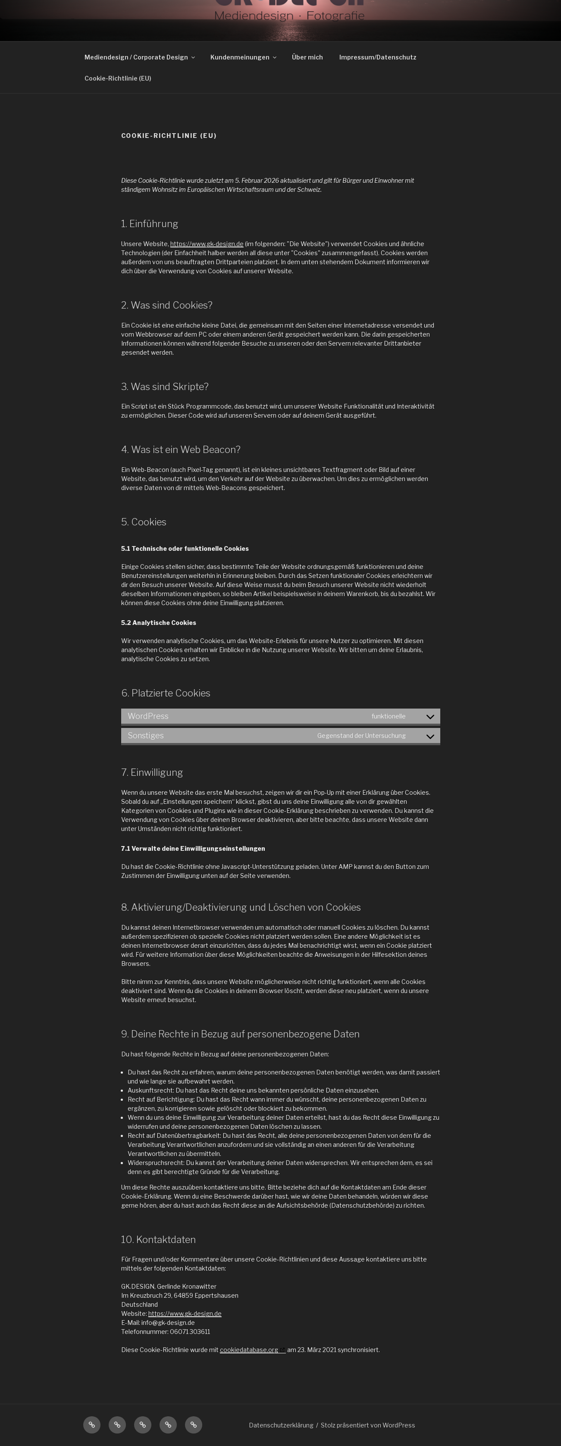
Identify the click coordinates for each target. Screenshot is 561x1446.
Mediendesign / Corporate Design (140, 57)
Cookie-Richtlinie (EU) (118, 78)
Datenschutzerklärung (281, 1425)
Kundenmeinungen (244, 57)
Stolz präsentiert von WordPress (368, 1425)
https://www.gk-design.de (207, 243)
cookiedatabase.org (249, 1349)
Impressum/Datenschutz (378, 57)
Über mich (307, 57)
